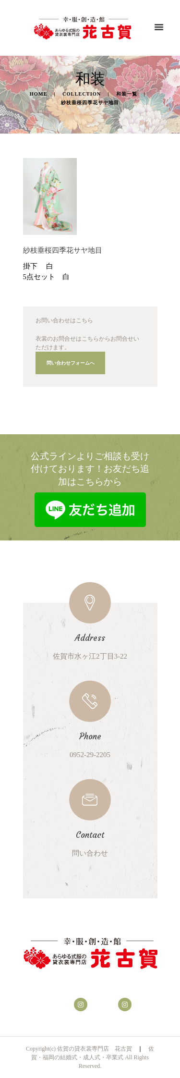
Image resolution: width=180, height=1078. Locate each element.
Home (39, 94)
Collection (81, 94)
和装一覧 (126, 94)
